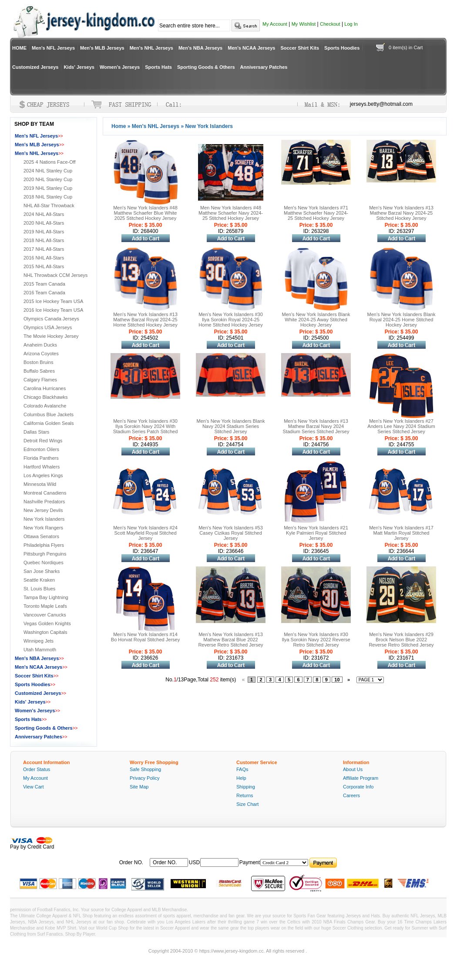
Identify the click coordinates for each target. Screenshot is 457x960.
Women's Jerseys (120, 67)
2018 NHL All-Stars (44, 240)
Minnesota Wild (40, 484)
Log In (351, 24)
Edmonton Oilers (41, 449)
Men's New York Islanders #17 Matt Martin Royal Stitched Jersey (401, 533)
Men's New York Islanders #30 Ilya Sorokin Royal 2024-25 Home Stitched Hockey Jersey (230, 319)
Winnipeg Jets (39, 640)
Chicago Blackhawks (46, 397)
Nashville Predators (44, 501)
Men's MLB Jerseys (102, 48)
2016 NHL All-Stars (44, 257)
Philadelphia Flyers (44, 545)
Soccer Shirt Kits (299, 48)
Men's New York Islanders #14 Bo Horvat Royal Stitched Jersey (145, 637)
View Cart (33, 786)
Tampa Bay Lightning (46, 597)
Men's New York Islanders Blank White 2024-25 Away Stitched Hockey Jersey (316, 319)
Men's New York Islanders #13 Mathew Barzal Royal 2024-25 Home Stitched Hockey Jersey (145, 319)
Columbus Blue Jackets (49, 414)
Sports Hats (158, 67)
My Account (274, 24)
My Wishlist (304, 24)
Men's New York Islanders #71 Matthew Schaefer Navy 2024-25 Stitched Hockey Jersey (316, 213)
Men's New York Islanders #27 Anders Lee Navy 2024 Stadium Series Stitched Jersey (401, 426)
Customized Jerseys (35, 67)
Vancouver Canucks (45, 614)
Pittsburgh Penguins (45, 553)
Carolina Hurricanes (45, 388)
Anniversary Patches (264, 67)
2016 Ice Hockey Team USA (53, 310)
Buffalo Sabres (39, 371)
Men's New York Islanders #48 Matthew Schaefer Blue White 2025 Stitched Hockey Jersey (145, 213)
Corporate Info (358, 786)
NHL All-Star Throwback (49, 205)
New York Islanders (44, 519)
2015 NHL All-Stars (44, 266)
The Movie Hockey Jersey (51, 336)
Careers (351, 795)
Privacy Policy (144, 778)
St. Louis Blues (39, 588)
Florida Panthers (41, 458)
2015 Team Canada (44, 283)
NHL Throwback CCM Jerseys (55, 275)
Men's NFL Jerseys (53, 48)
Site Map (139, 786)
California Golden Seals (49, 423)
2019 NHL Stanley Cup (48, 188)
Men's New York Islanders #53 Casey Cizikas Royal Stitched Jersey (230, 533)
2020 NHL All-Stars (44, 223)
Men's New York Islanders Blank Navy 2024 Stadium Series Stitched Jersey (231, 426)
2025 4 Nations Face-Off (50, 162)
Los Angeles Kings (43, 475)
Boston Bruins (38, 362)
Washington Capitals (45, 632)
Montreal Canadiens (45, 492)
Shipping (245, 786)
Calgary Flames (40, 379)
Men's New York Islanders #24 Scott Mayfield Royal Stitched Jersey (145, 533)
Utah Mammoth (40, 649)
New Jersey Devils (43, 510)
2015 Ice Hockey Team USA (53, 301)
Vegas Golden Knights (47, 623)
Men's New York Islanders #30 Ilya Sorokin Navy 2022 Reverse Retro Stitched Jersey (316, 639)
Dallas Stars (36, 432)
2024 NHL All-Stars (44, 214)
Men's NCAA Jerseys (251, 48)
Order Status (36, 769)
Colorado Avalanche (45, 405)
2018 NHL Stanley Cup (48, 196)
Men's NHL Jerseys (151, 48)
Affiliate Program (360, 778)
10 (336, 679)
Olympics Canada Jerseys (51, 318)
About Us (353, 769)
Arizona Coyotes (41, 353)
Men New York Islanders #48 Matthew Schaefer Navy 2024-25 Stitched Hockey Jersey (230, 213)
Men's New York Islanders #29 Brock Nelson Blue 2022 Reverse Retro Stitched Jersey (401, 639)
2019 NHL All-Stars (44, 231)
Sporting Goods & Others (206, 67)
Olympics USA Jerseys (48, 327)
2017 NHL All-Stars (44, 249)
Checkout (330, 24)
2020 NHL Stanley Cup (48, 179)
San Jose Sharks (42, 571)
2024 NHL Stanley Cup (48, 170)
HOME (19, 48)
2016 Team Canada (44, 292)
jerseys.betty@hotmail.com (381, 104)
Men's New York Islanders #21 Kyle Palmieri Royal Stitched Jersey (316, 533)
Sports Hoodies (342, 48)
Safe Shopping (145, 769)
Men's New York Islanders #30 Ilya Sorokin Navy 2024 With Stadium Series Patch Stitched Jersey (145, 428)
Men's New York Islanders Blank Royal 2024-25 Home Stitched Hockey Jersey (401, 319)
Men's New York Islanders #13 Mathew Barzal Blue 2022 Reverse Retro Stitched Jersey (230, 639)
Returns (244, 795)
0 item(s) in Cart (406, 47)
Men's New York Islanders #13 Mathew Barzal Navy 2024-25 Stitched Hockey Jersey (401, 213)
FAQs (242, 769)
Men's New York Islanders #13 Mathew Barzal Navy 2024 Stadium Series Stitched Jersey (316, 426)
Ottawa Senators (41, 536)
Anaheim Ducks (40, 344)
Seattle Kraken (39, 580)
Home (118, 126)
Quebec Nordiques (44, 562)
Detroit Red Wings (43, 440)
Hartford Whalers (42, 466)
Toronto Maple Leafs (45, 606)
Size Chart (247, 804)
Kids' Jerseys (79, 67)
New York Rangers (43, 527)
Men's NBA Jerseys (200, 48)
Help (241, 778)
